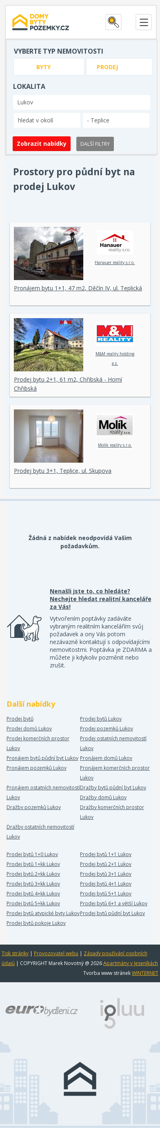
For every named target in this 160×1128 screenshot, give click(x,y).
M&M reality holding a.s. (115, 344)
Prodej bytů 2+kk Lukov (33, 873)
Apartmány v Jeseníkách (130, 963)
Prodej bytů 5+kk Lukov (33, 903)
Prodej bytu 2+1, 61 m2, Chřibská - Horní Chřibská (68, 383)
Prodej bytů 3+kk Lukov (33, 883)
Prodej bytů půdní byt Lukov (112, 913)
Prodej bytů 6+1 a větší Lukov (113, 903)
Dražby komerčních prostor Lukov (112, 812)
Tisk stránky (15, 953)
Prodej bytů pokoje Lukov (36, 923)
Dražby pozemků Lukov (34, 807)
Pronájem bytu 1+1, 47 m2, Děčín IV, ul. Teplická (78, 288)
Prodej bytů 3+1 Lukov (105, 873)
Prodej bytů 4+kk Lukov (33, 893)
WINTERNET (145, 973)
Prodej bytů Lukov (101, 718)
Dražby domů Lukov (103, 797)
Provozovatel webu (56, 953)
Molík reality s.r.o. (115, 430)
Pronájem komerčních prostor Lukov (115, 772)
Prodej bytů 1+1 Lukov (105, 854)
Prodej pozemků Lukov (106, 728)
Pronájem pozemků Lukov (37, 767)
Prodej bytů (20, 718)
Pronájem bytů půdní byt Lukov (42, 758)
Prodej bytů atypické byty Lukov (43, 913)
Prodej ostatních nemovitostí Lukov (113, 743)
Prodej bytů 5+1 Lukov (105, 893)
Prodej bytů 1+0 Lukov (32, 854)
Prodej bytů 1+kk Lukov (33, 864)
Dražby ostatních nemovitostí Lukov (40, 831)
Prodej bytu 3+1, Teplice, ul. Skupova (62, 471)
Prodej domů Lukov (29, 728)
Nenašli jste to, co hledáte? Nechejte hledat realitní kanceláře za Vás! (100, 598)
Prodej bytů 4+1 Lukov (105, 883)
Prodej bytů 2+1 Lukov (105, 864)
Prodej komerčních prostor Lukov (38, 743)
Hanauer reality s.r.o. (115, 248)
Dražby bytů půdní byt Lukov (113, 787)
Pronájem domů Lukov (106, 758)
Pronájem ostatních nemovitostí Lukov (43, 792)
